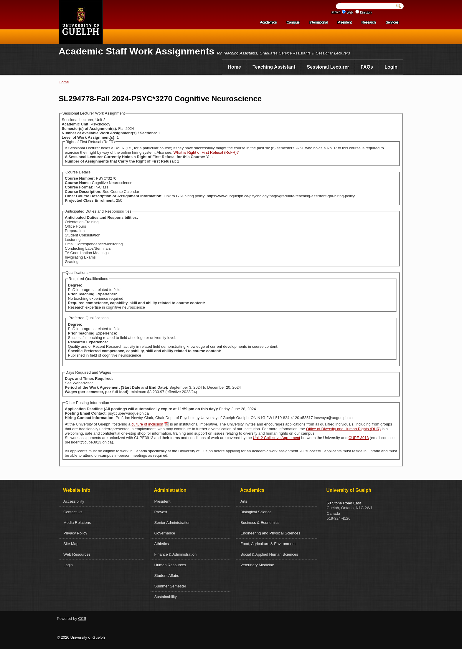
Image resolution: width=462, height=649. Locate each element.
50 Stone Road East (344, 503)
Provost (160, 512)
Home (234, 66)
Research (369, 22)
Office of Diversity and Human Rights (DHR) (343, 429)
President (344, 22)
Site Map (70, 544)
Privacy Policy (75, 533)
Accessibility (73, 501)
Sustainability (165, 597)
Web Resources (76, 554)
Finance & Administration (175, 554)
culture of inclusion (147, 424)
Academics (268, 22)
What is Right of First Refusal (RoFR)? (206, 152)
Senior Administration (172, 522)
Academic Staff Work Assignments (136, 51)
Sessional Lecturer (328, 66)
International (318, 22)
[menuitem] (234, 67)
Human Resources (170, 565)
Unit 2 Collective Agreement (276, 438)
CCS (82, 618)
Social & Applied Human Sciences (269, 554)
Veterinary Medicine (257, 565)
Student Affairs (166, 575)
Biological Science (256, 512)
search (335, 12)
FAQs (367, 66)
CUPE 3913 (359, 438)
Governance (164, 533)
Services (392, 22)
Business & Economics (259, 522)
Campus (293, 22)
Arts (243, 501)
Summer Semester (170, 586)
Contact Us (72, 512)
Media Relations (77, 522)
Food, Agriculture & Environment (268, 544)
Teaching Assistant (274, 66)
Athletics (161, 544)
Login (391, 66)
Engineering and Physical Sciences (270, 533)
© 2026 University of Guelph (81, 637)
